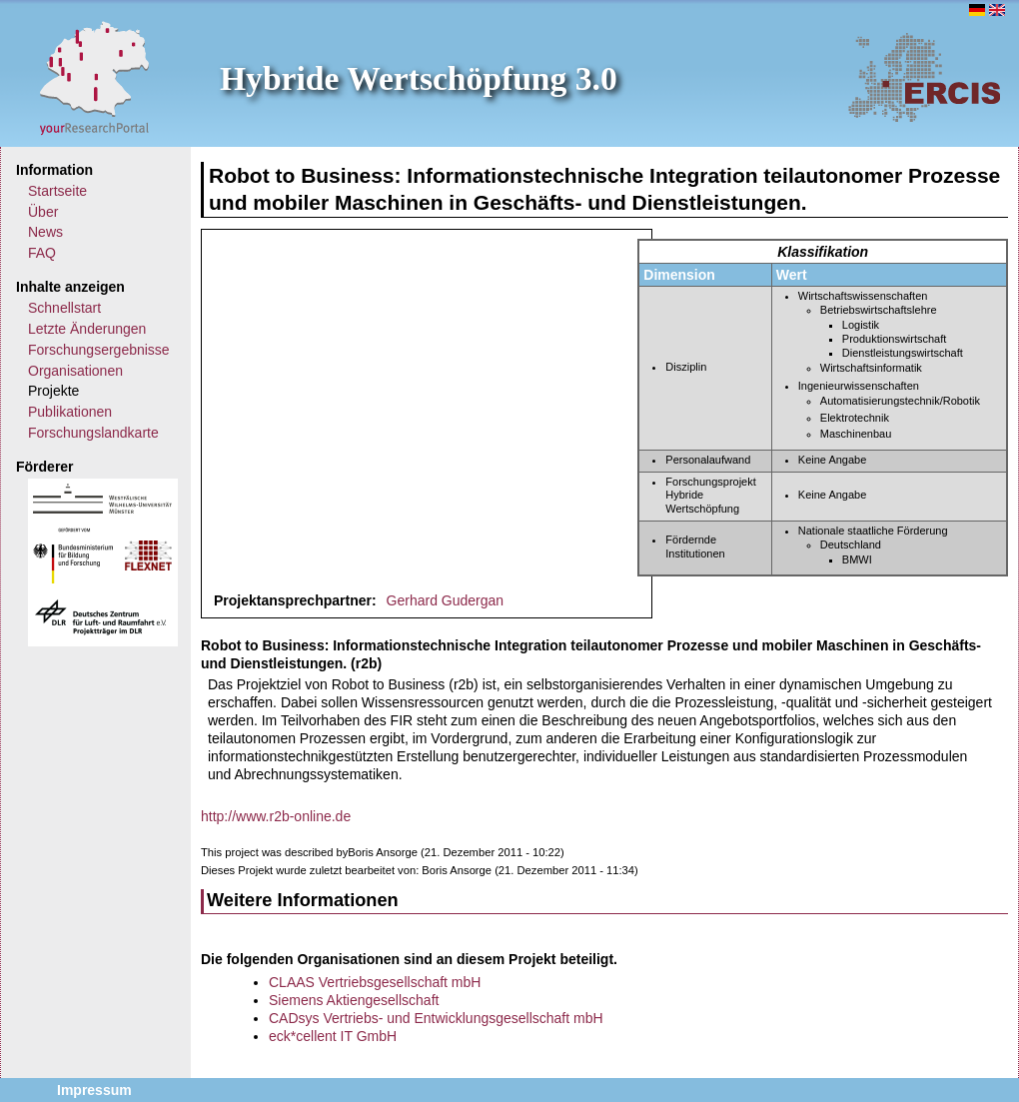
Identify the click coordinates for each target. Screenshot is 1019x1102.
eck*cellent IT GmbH (333, 1036)
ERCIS (924, 77)
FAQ (42, 253)
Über (43, 212)
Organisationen (75, 371)
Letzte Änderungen (87, 329)
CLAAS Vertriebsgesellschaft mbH (375, 982)
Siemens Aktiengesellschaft (354, 1000)
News (45, 232)
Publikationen (70, 412)
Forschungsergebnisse (99, 350)
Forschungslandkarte (93, 433)
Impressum (94, 1090)
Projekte (53, 391)
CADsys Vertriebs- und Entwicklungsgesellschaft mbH (436, 1018)
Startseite (57, 191)
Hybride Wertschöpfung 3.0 (418, 78)
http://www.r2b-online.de (276, 816)
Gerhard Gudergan (446, 600)
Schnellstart (64, 308)
